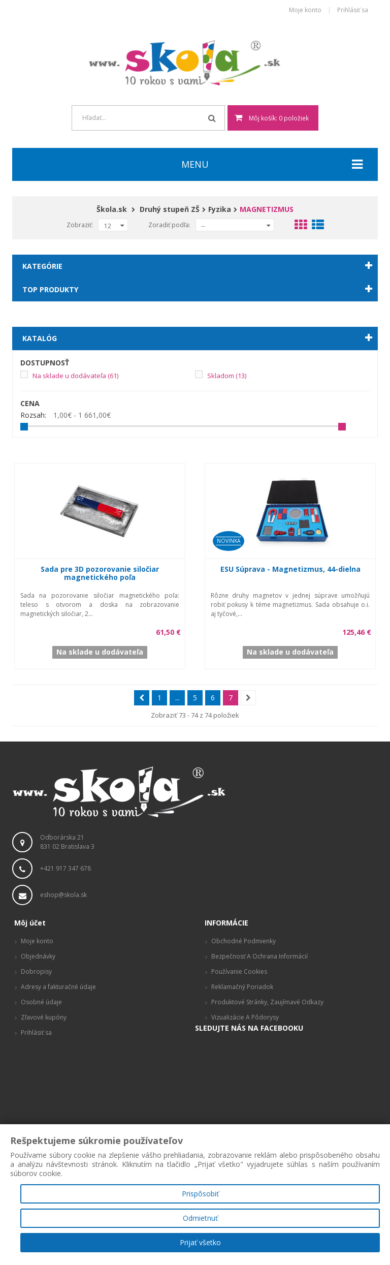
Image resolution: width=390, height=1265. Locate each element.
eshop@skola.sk (63, 894)
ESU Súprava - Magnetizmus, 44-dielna (290, 569)
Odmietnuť (200, 1218)
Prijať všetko (200, 1242)
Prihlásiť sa (352, 10)
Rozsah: (33, 415)
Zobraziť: (80, 225)
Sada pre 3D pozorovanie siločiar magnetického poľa (100, 573)
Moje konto (305, 10)
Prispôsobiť (200, 1193)
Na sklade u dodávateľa (75, 375)
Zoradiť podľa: (169, 225)
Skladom (226, 375)
